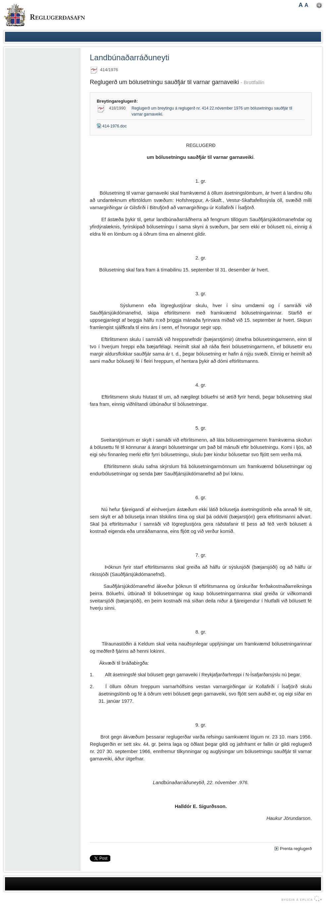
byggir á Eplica (300, 898)
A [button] (301, 5)
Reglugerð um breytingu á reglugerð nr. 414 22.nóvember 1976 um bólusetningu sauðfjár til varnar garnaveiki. (212, 111)
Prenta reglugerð (296, 848)
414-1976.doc (112, 126)
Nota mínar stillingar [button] (319, 5)
